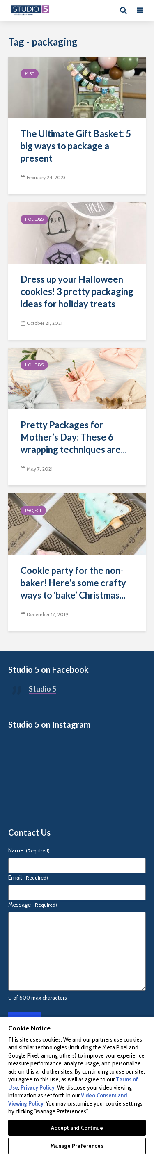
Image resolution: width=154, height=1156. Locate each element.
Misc (29, 73)
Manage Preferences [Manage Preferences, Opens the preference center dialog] (77, 1145)
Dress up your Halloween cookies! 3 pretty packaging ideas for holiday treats (77, 291)
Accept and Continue (77, 1127)
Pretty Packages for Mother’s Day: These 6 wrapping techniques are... (74, 437)
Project (33, 510)
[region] (77, 1086)
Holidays (34, 219)
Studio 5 (42, 688)
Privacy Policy (38, 1087)
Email (28, 877)
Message (32, 904)
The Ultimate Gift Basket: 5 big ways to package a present (76, 146)
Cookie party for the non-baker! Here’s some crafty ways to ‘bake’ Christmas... (73, 583)
